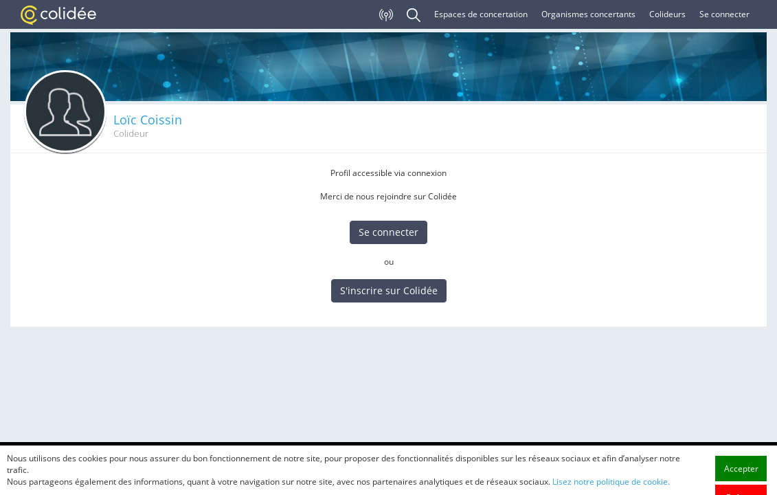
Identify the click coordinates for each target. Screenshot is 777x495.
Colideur (130, 134)
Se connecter (724, 14)
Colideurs (667, 14)
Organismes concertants (588, 14)
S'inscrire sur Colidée (389, 290)
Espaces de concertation (481, 14)
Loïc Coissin (147, 119)
